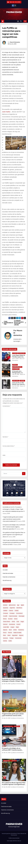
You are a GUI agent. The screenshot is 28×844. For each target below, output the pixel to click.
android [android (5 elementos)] (5, 605)
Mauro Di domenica (15, 42)
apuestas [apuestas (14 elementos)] (5, 608)
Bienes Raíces (15, 380)
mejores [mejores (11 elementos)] (5, 630)
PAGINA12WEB (14, 12)
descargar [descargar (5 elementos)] (21, 616)
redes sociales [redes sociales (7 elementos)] (17, 632)
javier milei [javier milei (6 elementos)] (6, 627)
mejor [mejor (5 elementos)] (17, 627)
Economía (15, 353)
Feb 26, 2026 (15, 374)
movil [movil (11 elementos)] (10, 630)
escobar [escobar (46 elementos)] (10, 619)
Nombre (5, 437)
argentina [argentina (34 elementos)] (12, 608)
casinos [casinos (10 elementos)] (11, 610)
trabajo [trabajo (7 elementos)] (11, 638)
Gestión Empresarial (17, 366)
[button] (21, 21)
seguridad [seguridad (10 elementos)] (14, 635)
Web (4, 455)
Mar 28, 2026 (7, 787)
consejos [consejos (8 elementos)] (12, 613)
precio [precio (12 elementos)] (4, 632)
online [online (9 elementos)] (15, 630)
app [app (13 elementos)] (18, 605)
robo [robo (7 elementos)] (4, 635)
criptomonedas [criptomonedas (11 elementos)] (13, 616)
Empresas (15, 364)
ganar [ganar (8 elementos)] (15, 619)
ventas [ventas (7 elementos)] (5, 641)
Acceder (5, 570)
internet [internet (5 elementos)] (5, 624)
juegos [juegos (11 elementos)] (12, 627)
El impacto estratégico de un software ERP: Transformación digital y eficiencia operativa (14, 527)
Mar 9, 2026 (15, 358)
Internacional (22, 353)
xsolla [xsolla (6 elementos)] (10, 641)
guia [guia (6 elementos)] (18, 621)
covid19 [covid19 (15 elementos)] (5, 616)
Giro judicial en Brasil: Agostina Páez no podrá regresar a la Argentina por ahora (14, 535)
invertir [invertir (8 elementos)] (18, 624)
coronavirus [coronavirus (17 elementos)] (19, 613)
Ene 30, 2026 (15, 386)
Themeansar (14, 835)
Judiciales (6, 657)
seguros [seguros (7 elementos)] (21, 635)
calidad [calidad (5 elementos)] (5, 610)
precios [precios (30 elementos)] (10, 632)
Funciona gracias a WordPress (9, 833)
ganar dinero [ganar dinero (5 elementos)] (6, 621)
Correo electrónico (9, 446)
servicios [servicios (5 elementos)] (5, 638)
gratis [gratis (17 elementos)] (13, 621)
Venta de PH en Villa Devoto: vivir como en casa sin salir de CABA (18, 384)
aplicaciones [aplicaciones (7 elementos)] (12, 605)
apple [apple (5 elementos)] (22, 605)
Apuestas (6, 691)
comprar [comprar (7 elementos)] (5, 613)
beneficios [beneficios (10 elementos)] (19, 608)
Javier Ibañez (6, 112)
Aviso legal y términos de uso (14, 840)
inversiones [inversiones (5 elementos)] (12, 624)
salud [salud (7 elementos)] (9, 635)
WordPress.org (7, 580)
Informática (16, 726)
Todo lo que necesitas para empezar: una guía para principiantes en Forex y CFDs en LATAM (14, 542)
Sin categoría (16, 369)
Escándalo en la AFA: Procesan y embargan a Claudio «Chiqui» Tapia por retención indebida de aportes (13, 509)
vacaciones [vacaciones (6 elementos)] (18, 638)
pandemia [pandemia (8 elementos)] (21, 630)
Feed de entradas (8, 573)
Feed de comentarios (9, 577)
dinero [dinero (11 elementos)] (5, 619)
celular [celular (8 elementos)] (16, 610)
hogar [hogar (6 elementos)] (22, 621)
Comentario (7, 406)
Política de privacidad (14, 838)
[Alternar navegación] (18, 21)
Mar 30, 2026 (7, 683)
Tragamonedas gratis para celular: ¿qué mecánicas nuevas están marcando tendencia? (13, 519)
